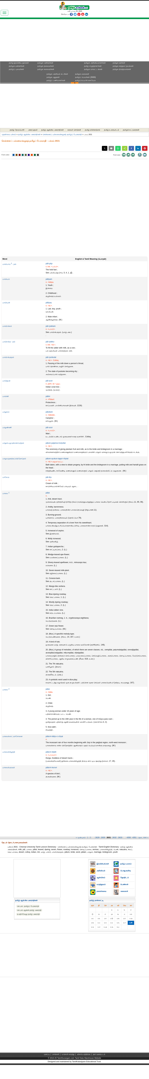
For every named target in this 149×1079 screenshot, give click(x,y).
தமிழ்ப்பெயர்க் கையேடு (85, 80)
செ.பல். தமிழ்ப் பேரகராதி (28, 906)
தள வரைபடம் (99, 1054)
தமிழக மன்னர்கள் (16, 66)
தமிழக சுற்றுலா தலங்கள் (123, 66)
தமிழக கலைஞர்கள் (45, 69)
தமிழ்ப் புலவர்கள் (16, 69)
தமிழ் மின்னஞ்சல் (92, 130)
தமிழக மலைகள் (82, 74)
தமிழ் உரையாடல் (111, 130)
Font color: (6, 155)
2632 (114, 837)
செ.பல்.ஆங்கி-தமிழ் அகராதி (29, 910)
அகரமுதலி (32, 130)
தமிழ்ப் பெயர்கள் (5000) (85, 77)
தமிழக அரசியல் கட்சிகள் (57, 74)
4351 (134, 837)
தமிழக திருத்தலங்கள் (122, 69)
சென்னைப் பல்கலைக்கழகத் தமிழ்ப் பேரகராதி (62, 134)
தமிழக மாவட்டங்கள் (93, 69)
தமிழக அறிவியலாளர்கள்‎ (95, 63)
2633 (120, 837)
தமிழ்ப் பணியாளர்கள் (56, 80)
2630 (103, 837)
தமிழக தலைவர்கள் (45, 66)
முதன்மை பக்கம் (9, 134)
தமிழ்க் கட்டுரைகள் (131, 130)
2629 (97, 837)
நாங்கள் (55, 1054)
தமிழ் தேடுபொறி (17, 130)
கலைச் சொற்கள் (74, 130)
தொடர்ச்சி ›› (143, 837)
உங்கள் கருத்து (68, 1054)
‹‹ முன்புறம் (81, 837)
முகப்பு (47, 1054)
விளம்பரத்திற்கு (83, 1054)
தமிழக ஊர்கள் (119, 63)
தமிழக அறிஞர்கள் (45, 63)
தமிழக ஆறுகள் (53, 77)
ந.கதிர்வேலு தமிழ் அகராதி (28, 914)
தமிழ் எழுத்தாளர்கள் (93, 66)
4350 (129, 837)
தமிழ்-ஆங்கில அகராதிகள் (52, 130)
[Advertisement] (74, 41)
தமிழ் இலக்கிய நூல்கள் (19, 63)
